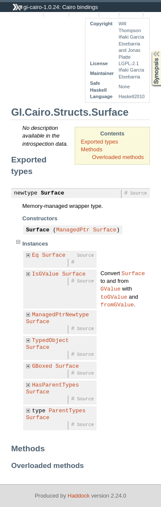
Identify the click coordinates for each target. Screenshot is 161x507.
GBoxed (42, 366)
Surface (52, 193)
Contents (131, 14)
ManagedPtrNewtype (60, 315)
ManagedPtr (73, 230)
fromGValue (117, 304)
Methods (91, 149)
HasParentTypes (55, 385)
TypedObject (50, 341)
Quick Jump (83, 14)
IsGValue (45, 274)
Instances (56, 14)
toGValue (113, 296)
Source (109, 14)
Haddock (79, 495)
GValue (110, 288)
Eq (35, 255)
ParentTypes (67, 411)
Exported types (99, 141)
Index (152, 14)
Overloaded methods (118, 157)
